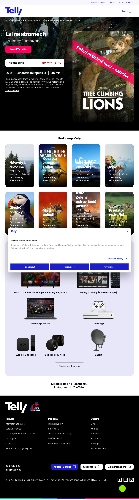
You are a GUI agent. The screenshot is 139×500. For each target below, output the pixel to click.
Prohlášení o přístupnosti (60, 444)
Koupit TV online (19, 49)
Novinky (95, 434)
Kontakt (109, 2)
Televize (19, 20)
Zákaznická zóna (94, 2)
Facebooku (80, 384)
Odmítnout (30, 267)
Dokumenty (43, 20)
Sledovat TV (91, 467)
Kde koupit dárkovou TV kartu (20, 434)
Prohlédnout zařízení (69, 366)
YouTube (79, 388)
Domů (8, 20)
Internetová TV (55, 424)
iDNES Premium (98, 449)
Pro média (96, 439)
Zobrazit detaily (115, 259)
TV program (11, 439)
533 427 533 (13, 466)
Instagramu (61, 388)
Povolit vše (109, 267)
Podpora (53, 419)
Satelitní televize (13, 429)
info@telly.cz (13, 470)
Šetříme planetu (55, 439)
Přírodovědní (58, 20)
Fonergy (95, 444)
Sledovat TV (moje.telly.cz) (18, 449)
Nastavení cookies (101, 480)
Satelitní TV (53, 429)
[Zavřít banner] (128, 231)
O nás (94, 424)
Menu (127, 11)
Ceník (8, 444)
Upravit (69, 267)
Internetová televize (15, 424)
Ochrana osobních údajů (60, 434)
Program (30, 20)
